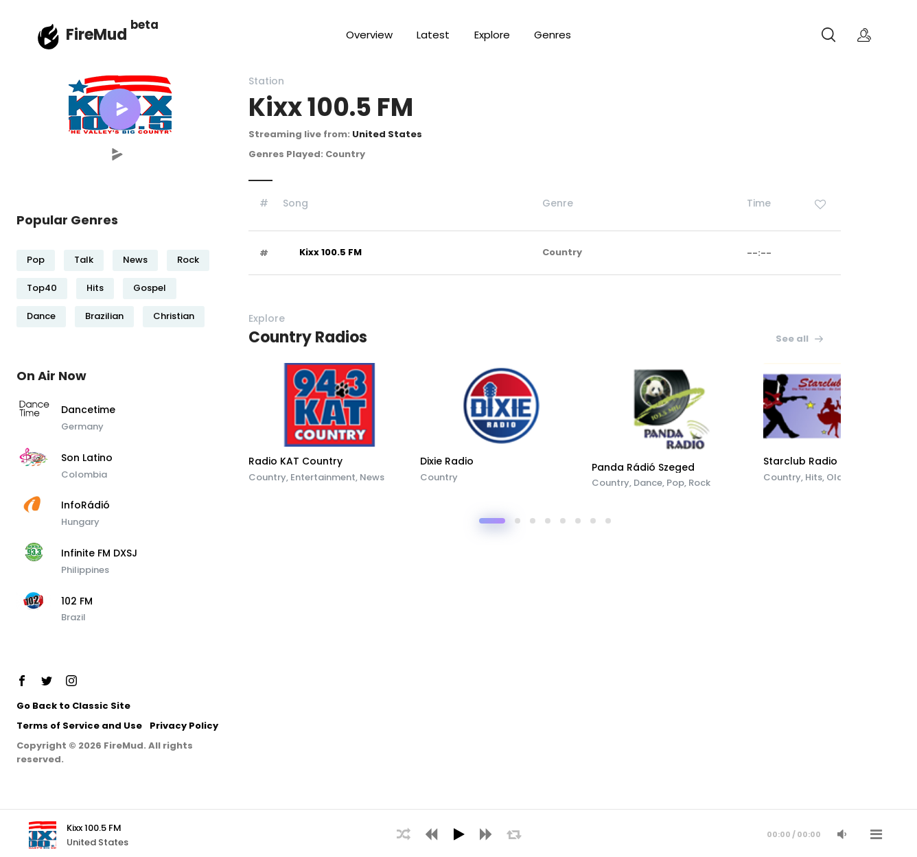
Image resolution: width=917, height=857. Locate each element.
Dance (41, 315)
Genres (552, 34)
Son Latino (87, 458)
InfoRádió (85, 506)
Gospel (149, 287)
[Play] (458, 834)
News (135, 259)
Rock (188, 259)
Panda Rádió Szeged (643, 467)
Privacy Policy (184, 725)
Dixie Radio (447, 461)
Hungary (80, 521)
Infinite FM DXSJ (99, 554)
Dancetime (88, 410)
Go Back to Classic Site (73, 705)
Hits (95, 287)
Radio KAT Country (295, 461)
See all (800, 338)
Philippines (85, 569)
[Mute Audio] (841, 834)
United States (387, 134)
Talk (83, 259)
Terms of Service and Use (79, 725)
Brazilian (104, 315)
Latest (433, 34)
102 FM (77, 602)
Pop (36, 259)
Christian (173, 315)
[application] (458, 833)
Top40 (42, 287)
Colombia (84, 474)
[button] (120, 109)
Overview (369, 34)
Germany (82, 426)
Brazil (73, 617)
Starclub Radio (800, 461)
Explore (492, 34)
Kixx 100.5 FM (330, 252)
